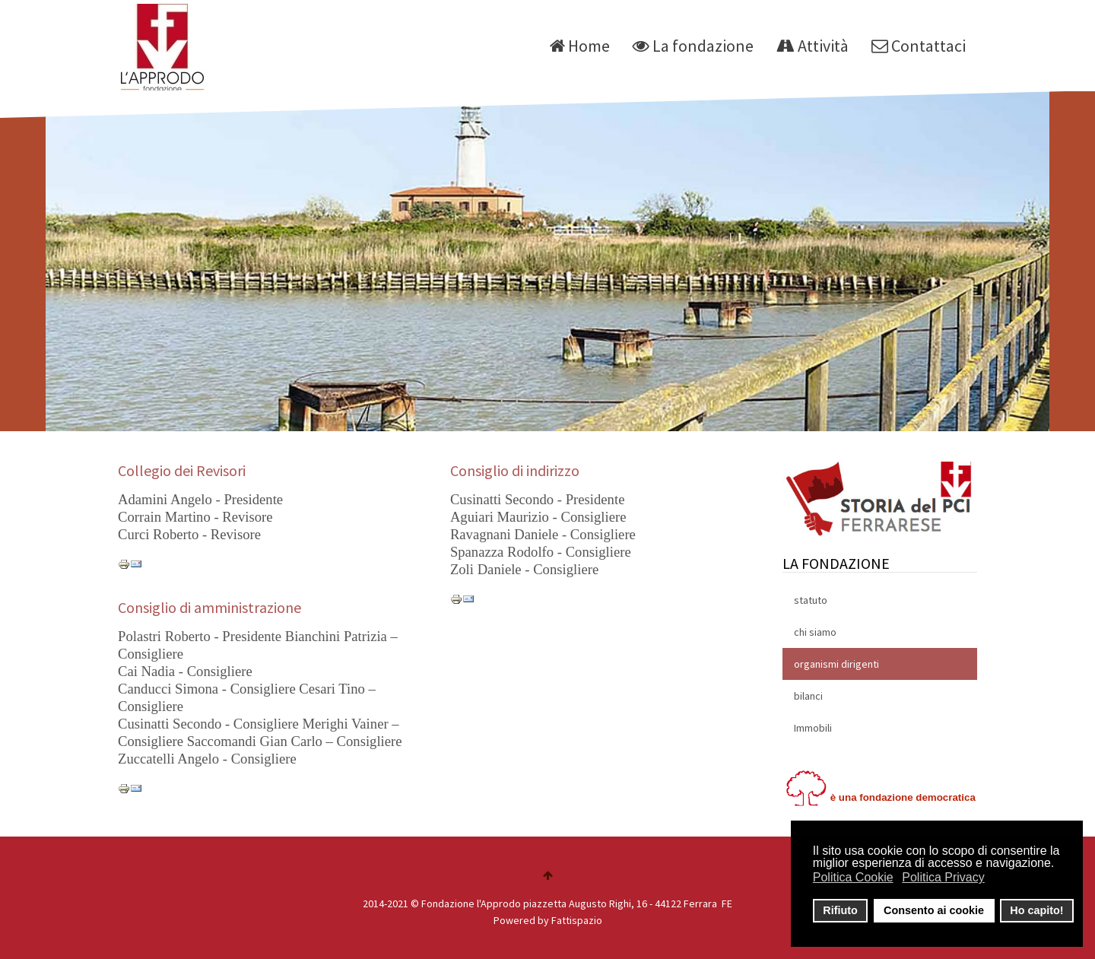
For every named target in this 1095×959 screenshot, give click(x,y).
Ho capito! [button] (1036, 910)
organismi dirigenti (836, 664)
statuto (810, 600)
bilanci (808, 696)
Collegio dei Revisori (182, 470)
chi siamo (815, 632)
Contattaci (918, 45)
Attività (812, 45)
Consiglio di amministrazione (209, 607)
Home (580, 45)
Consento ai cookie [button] (934, 910)
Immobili (813, 728)
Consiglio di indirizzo (514, 470)
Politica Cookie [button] (853, 877)
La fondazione (693, 45)
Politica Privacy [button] (943, 877)
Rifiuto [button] (840, 910)
